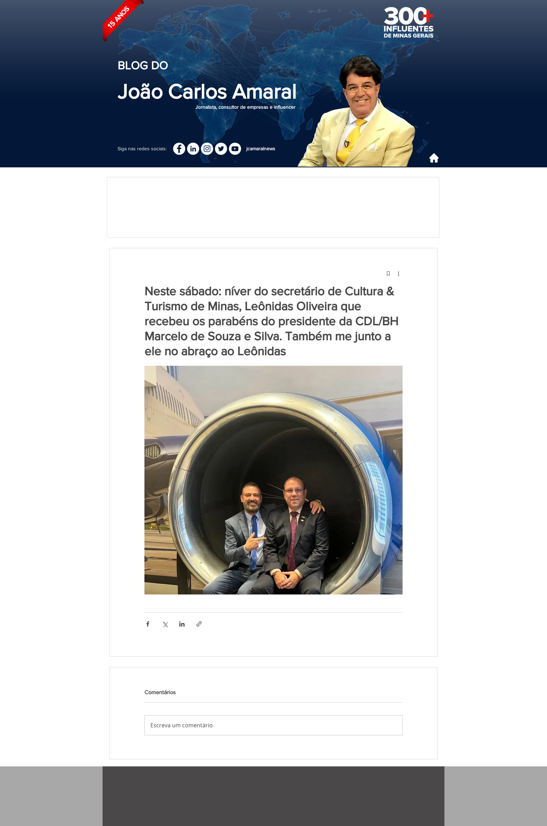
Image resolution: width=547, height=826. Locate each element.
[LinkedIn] (193, 149)
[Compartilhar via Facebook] (147, 624)
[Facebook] (179, 149)
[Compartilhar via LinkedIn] (182, 624)
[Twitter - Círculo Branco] (221, 149)
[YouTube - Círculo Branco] (235, 149)
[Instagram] (207, 149)
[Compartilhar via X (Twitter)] (165, 624)
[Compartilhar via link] (199, 624)
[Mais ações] (398, 273)
